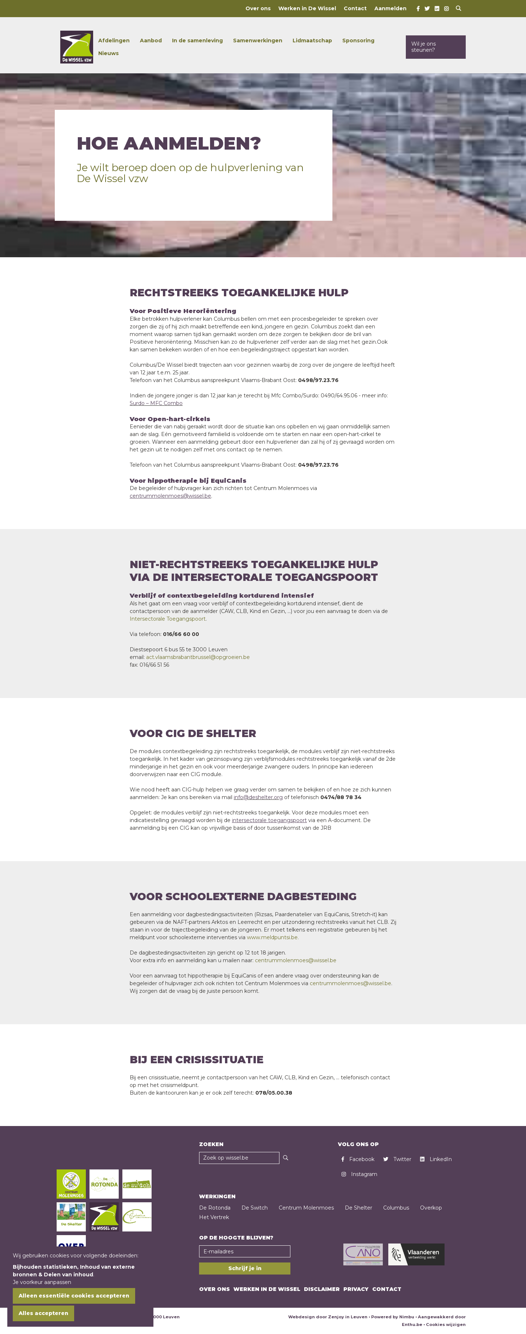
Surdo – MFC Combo (156, 403)
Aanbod (151, 40)
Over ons (258, 8)
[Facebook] (418, 8)
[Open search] (458, 8)
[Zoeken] (285, 1158)
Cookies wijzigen (446, 1324)
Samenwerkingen (257, 40)
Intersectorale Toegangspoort (168, 619)
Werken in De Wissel (307, 8)
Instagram (359, 1174)
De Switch (254, 1207)
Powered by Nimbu (392, 1316)
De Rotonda (214, 1207)
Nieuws (108, 53)
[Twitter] (427, 8)
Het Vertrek (214, 1217)
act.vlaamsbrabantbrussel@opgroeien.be (198, 657)
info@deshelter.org (258, 797)
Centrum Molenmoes (306, 1207)
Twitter (397, 1159)
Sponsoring (358, 40)
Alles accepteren (43, 1313)
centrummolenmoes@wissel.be (295, 960)
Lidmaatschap (312, 40)
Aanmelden (390, 8)
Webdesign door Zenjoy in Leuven (327, 1316)
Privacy (356, 1289)
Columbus (396, 1207)
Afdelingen (114, 40)
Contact (355, 8)
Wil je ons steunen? (423, 47)
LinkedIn (436, 1159)
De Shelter (358, 1207)
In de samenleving (197, 40)
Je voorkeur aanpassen (42, 1282)
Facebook (358, 1159)
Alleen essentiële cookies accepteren (74, 1295)
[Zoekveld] (239, 1158)
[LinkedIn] (437, 8)
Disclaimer (322, 1289)
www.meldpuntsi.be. (273, 937)
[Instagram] (446, 8)
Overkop (431, 1207)
